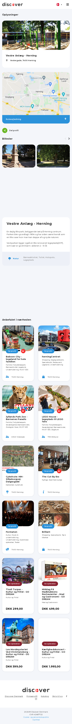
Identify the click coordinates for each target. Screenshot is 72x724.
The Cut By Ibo (50, 476)
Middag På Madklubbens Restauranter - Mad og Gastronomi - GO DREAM (53, 594)
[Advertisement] (36, 192)
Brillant (46, 532)
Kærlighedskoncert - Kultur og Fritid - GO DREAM (54, 652)
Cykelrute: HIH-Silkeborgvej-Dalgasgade (14, 479)
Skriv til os (57, 696)
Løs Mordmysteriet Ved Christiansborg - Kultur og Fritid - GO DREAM (18, 653)
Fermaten (11, 532)
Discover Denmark (14, 696)
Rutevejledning (36, 119)
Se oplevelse (14, 584)
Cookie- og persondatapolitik (36, 717)
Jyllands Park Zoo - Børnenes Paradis (17, 418)
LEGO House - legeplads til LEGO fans (52, 419)
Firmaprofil (32, 696)
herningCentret (51, 356)
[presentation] (65, 138)
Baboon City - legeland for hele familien (16, 359)
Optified (36, 720)
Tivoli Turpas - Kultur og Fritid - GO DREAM (17, 592)
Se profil (12, 351)
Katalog (45, 696)
